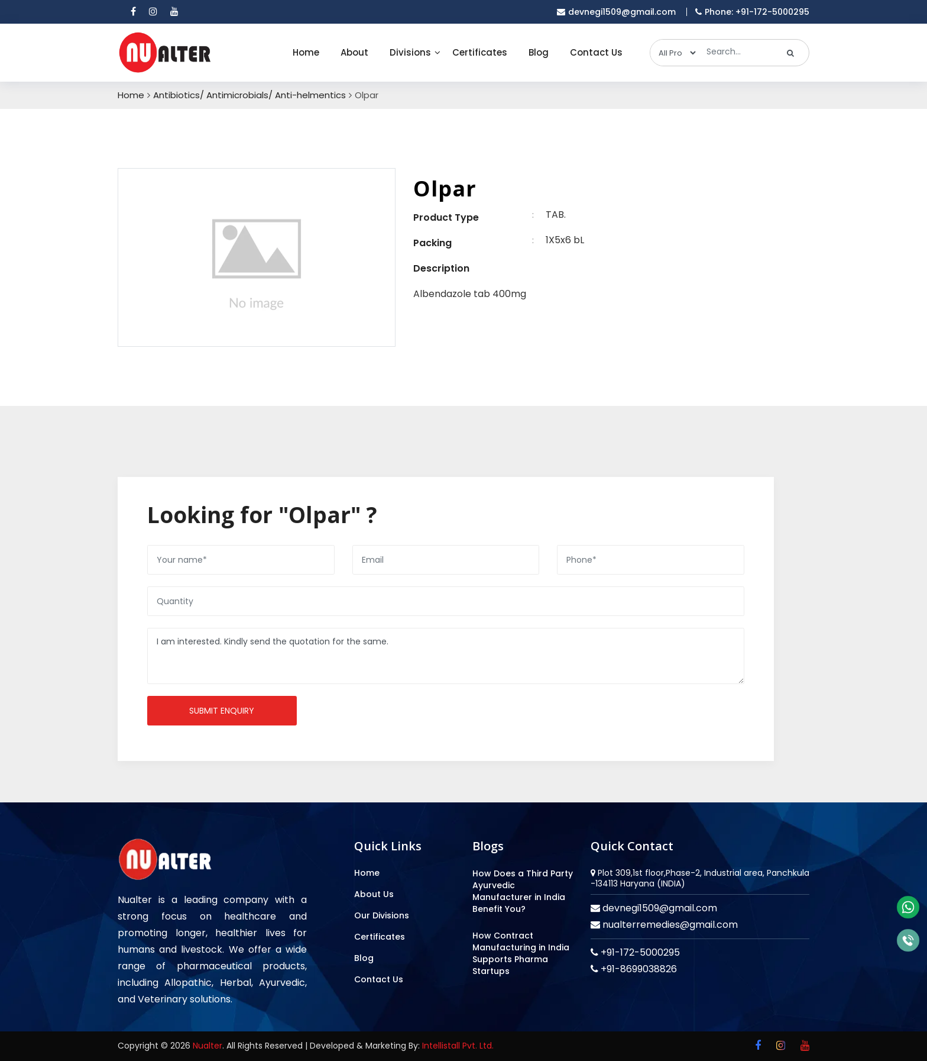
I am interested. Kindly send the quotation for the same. (445, 656)
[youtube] (174, 12)
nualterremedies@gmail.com (669, 924)
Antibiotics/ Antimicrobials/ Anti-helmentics (249, 95)
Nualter (207, 1046)
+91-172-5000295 (639, 952)
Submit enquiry (221, 711)
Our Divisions (381, 915)
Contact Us (596, 52)
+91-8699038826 (637, 969)
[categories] (674, 53)
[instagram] (153, 12)
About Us (374, 894)
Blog (539, 52)
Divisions (410, 52)
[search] (791, 53)
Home (306, 52)
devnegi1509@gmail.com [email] (616, 12)
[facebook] (133, 12)
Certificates (479, 52)
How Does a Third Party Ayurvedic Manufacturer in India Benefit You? (522, 891)
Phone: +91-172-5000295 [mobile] (752, 12)
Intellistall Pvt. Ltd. (458, 1046)
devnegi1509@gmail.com (658, 908)
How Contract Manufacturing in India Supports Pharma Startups (520, 953)
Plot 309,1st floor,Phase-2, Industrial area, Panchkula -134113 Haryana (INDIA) (700, 878)
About (354, 52)
